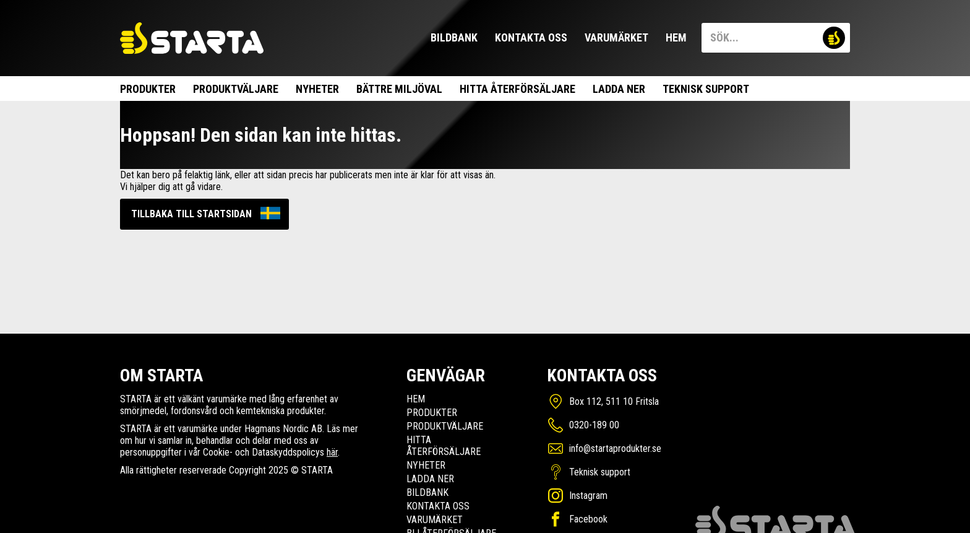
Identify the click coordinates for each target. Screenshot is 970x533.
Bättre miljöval (399, 88)
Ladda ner (619, 88)
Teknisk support (706, 88)
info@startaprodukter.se (615, 448)
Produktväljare (235, 88)
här (332, 452)
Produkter (148, 88)
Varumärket (616, 37)
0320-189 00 (594, 425)
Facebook (588, 519)
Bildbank (454, 37)
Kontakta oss (531, 37)
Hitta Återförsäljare (517, 88)
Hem (676, 37)
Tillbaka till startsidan (191, 214)
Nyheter (317, 88)
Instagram (588, 495)
